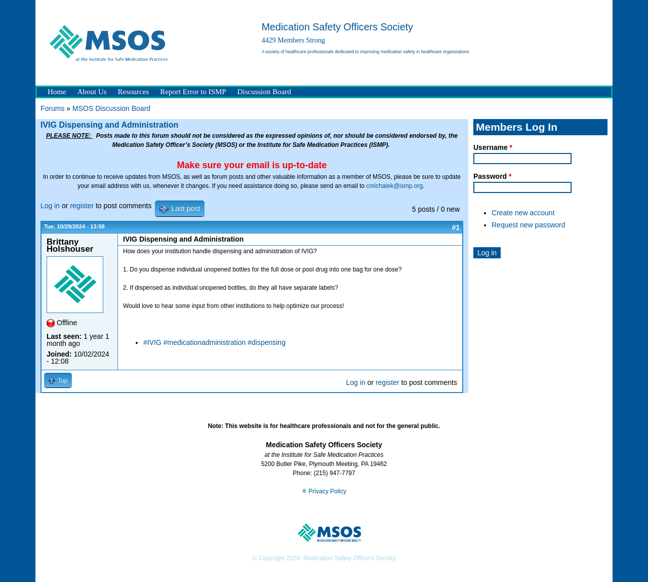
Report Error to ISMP (193, 92)
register (82, 206)
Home (57, 92)
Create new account (523, 213)
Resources (133, 92)
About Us (92, 92)
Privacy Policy (324, 491)
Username (492, 147)
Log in (50, 206)
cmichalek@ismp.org (395, 185)
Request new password (528, 225)
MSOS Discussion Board (111, 108)
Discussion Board (264, 92)
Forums (52, 108)
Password (492, 176)
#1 (456, 227)
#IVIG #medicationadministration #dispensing (214, 342)
